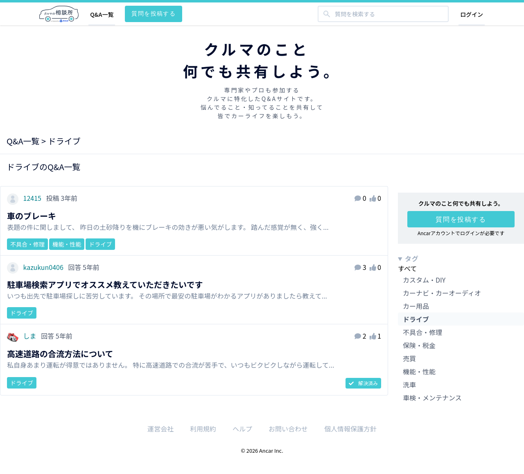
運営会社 (160, 429)
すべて (407, 268)
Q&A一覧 (101, 14)
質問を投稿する (153, 13)
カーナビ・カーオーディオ (442, 293)
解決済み (363, 383)
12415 (25, 198)
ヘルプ (242, 429)
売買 (409, 358)
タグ (412, 258)
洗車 (409, 384)
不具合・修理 (422, 332)
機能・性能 (419, 371)
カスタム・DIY (424, 280)
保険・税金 (419, 345)
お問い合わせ (288, 429)
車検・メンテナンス (432, 397)
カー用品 (416, 306)
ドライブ (416, 319)
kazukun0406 (36, 267)
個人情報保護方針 (350, 429)
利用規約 (203, 429)
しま (22, 336)
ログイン (471, 14)
